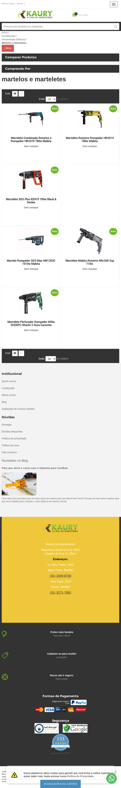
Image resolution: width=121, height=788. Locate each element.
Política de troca (10, 445)
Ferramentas (8, 36)
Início (4, 32)
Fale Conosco (9, 452)
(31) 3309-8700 (60, 576)
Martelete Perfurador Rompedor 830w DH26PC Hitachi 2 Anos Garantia (31, 323)
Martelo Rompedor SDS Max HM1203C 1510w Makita (31, 262)
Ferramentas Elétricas (14, 39)
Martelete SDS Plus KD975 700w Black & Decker (31, 201)
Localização (8, 388)
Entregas (6, 424)
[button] (60, 784)
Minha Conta (8, 3)
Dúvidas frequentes (12, 431)
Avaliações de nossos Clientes (18, 408)
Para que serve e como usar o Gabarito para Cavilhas (35, 468)
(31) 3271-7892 (60, 592)
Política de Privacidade (80, 776)
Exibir (7, 93)
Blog (4, 402)
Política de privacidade (14, 438)
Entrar (20, 3)
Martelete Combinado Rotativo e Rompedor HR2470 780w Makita (31, 139)
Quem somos (9, 381)
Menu (8, 48)
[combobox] (60, 26)
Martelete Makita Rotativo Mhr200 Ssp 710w (89, 262)
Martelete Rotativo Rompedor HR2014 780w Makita (90, 139)
